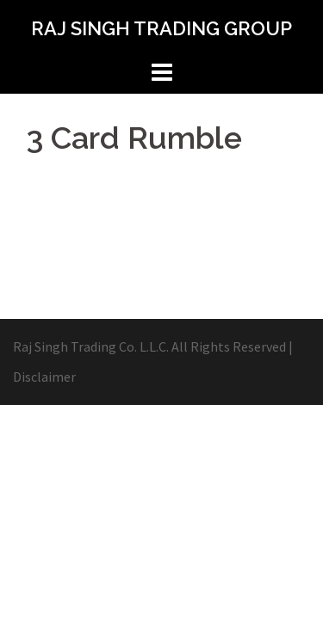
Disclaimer (44, 376)
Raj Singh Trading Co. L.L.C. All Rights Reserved (149, 346)
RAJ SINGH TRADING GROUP (161, 28)
